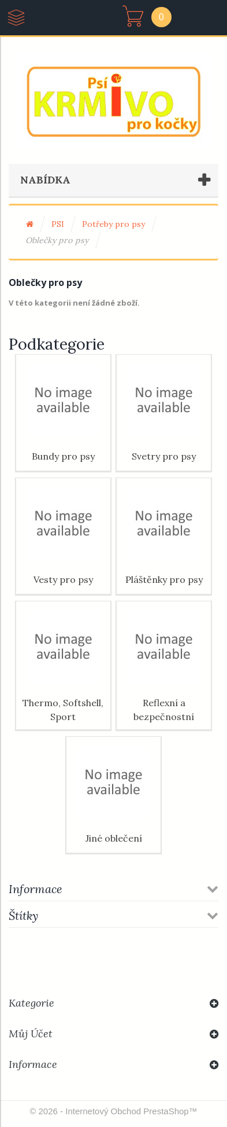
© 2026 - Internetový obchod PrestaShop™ (113, 1111)
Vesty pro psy (63, 579)
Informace (35, 889)
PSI (57, 224)
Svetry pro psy (164, 456)
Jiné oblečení (113, 838)
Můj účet (31, 1033)
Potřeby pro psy (113, 224)
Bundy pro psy (63, 456)
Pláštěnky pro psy (164, 579)
